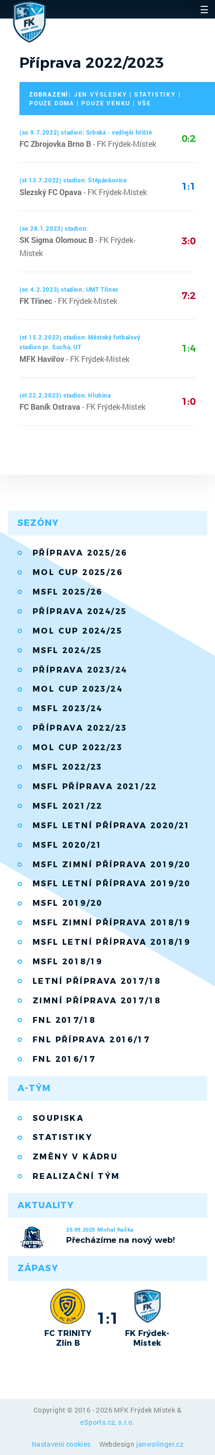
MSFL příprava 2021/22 (95, 786)
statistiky (155, 94)
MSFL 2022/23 (68, 767)
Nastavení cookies (62, 1444)
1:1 (188, 186)
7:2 (188, 295)
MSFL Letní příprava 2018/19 (112, 942)
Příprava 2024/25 (80, 611)
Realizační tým (76, 1176)
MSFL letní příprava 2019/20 (112, 883)
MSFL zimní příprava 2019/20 (112, 864)
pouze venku (105, 103)
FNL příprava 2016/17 (91, 1039)
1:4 (188, 348)
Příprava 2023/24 (80, 670)
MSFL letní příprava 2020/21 (112, 825)
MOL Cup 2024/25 (78, 631)
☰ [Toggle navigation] (204, 9)
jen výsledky (100, 94)
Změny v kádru (75, 1156)
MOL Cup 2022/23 (78, 747)
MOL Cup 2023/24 (78, 689)
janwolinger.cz (160, 1444)
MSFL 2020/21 (68, 845)
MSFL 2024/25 (68, 650)
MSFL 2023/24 (68, 708)
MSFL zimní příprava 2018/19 (112, 922)
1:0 (188, 401)
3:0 (188, 241)
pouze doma (51, 103)
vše (144, 103)
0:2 (188, 138)
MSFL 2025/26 (68, 592)
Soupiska (58, 1118)
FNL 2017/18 (64, 1020)
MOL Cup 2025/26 (78, 572)
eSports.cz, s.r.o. (107, 1422)
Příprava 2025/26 (80, 553)
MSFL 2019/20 (68, 903)
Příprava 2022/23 (80, 728)
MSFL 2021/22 (68, 806)
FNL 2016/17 (64, 1059)
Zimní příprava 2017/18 (97, 1000)
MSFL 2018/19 (68, 961)
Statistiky (62, 1137)
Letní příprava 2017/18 (97, 981)
